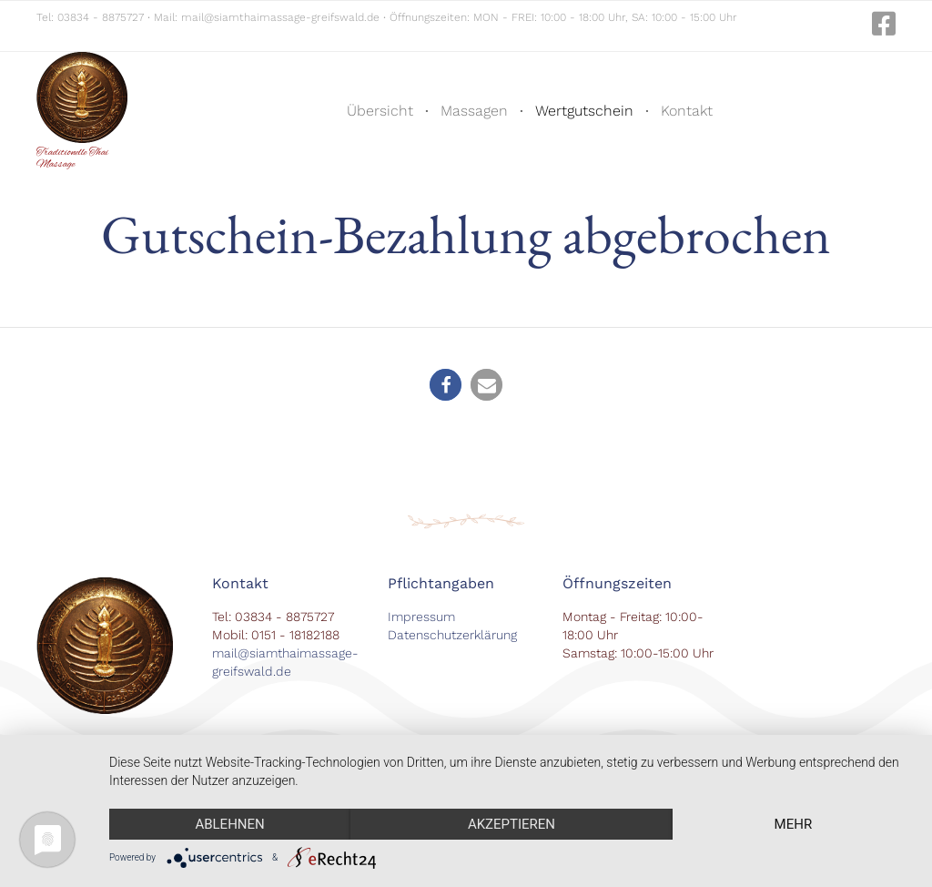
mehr (794, 824)
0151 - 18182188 (295, 634)
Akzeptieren (511, 824)
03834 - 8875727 (100, 17)
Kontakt (687, 110)
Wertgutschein (584, 110)
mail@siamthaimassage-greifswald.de (280, 17)
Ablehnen (229, 824)
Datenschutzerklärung (452, 634)
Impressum (421, 616)
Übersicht (380, 110)
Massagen (474, 110)
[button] (445, 385)
